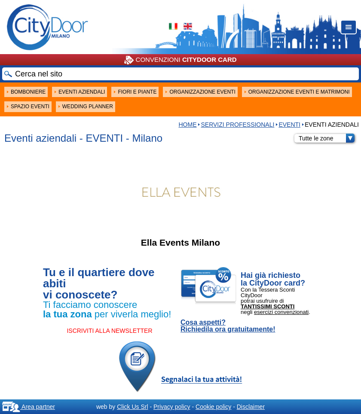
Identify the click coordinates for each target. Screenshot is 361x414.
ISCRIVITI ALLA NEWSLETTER (109, 331)
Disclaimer (251, 406)
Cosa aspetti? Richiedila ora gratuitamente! (227, 326)
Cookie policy (213, 406)
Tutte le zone (327, 138)
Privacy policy (171, 406)
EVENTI (289, 124)
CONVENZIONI (180, 60)
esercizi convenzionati (281, 312)
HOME (187, 124)
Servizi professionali (237, 124)
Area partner (28, 406)
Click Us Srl (132, 406)
